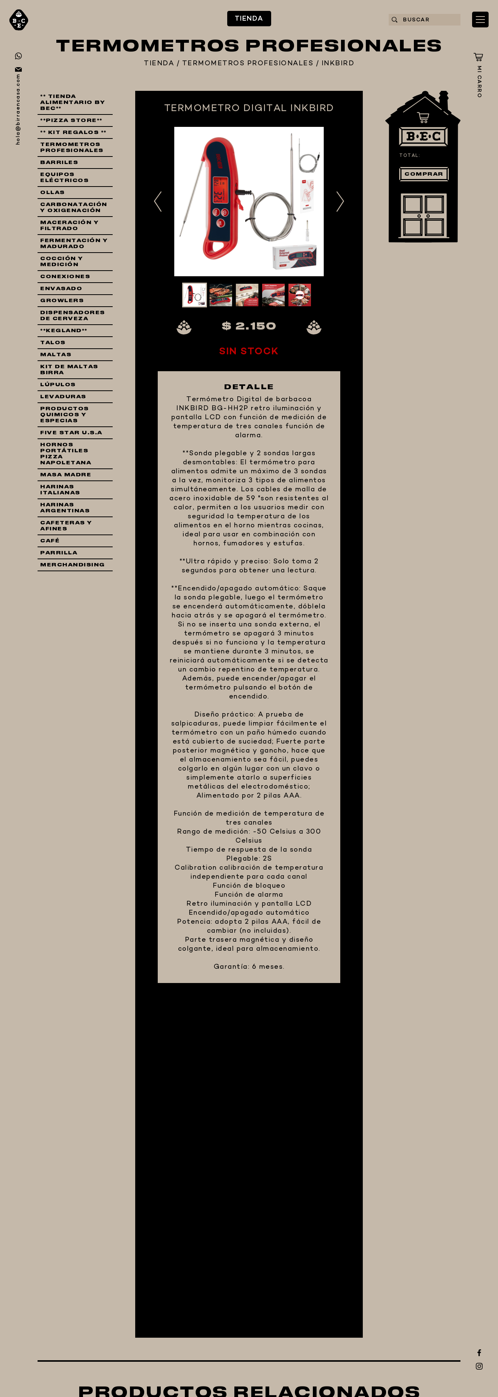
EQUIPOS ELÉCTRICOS (64, 177)
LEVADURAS (63, 396)
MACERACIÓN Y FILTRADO (69, 225)
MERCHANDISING (72, 565)
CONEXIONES (65, 276)
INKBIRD (338, 63)
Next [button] (340, 201)
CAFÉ (50, 541)
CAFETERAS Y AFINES (66, 526)
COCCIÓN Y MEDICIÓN (61, 261)
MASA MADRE (65, 475)
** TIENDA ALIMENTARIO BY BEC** (72, 102)
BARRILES (59, 162)
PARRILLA (58, 553)
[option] (249, 201)
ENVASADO (61, 288)
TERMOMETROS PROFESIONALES (248, 63)
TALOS (53, 342)
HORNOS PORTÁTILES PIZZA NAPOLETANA (65, 454)
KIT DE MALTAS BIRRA (69, 369)
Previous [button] (157, 201)
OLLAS (52, 192)
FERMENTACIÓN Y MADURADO (74, 243)
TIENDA (249, 19)
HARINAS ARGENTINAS (65, 508)
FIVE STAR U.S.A (71, 433)
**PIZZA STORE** (71, 120)
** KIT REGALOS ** (73, 132)
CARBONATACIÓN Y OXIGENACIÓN (73, 207)
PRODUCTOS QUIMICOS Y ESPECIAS (64, 414)
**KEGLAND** (64, 330)
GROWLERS (62, 300)
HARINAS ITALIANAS (60, 490)
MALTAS (55, 354)
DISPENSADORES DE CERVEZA (72, 315)
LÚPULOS (58, 384)
